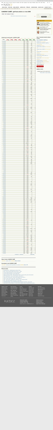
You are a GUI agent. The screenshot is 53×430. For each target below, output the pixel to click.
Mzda (14, 291)
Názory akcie (40, 7)
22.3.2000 (4, 246)
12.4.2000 (4, 230)
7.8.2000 (4, 147)
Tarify (28, 2)
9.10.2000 (4, 100)
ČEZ (22, 287)
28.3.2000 (4, 242)
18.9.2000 (4, 115)
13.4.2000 (4, 229)
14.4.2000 (4, 228)
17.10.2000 (4, 94)
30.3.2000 (4, 240)
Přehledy (28, 7)
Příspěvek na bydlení (4, 291)
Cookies (25, 299)
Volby (38, 292)
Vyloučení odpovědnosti (24, 301)
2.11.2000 (4, 81)
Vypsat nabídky (47, 72)
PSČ (33, 287)
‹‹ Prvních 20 (21, 254)
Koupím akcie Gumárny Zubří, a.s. (42, 55)
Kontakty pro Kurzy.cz (40, 302)
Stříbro (27, 293)
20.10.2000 (4, 91)
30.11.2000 (4, 61)
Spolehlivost (43, 287)
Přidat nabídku (42, 72)
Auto (38, 287)
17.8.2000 (4, 139)
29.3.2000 (4, 241)
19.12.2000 (4, 47)
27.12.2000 (4, 43)
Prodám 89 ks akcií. (40, 61)
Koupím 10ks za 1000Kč (41, 49)
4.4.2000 (4, 237)
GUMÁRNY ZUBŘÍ (15, 8)
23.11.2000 (4, 66)
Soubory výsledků (48, 7)
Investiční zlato (23, 293)
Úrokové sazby (13, 287)
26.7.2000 (4, 156)
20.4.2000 (4, 224)
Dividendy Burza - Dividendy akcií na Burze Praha (12, 270)
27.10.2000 (4, 85)
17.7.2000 (4, 163)
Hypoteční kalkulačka (4, 294)
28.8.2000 (4, 131)
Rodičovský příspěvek (4, 292)
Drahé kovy (21, 292)
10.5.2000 (4, 212)
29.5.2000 (4, 198)
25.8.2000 (4, 132)
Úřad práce (12, 291)
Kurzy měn (14, 2)
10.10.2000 (4, 99)
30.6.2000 (4, 173)
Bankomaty (14, 286)
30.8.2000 (4, 129)
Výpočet (6, 286)
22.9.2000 (4, 111)
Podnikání (30, 286)
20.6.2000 (4, 181)
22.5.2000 (4, 204)
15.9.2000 (4, 116)
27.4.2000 (4, 220)
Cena (40, 287)
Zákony (37, 2)
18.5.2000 (4, 206)
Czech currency (40, 294)
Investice (5, 8)
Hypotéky (25, 2)
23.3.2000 (4, 245)
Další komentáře (39, 64)
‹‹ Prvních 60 (17, 254)
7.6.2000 (4, 191)
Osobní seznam (34, 7)
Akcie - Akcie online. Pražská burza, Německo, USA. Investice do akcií (15, 279)
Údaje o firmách (17, 260)
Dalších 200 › (32, 254)
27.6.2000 (4, 176)
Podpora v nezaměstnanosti (14, 295)
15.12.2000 (4, 49)
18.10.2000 (4, 93)
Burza (20, 287)
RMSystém (10, 7)
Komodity (17, 2)
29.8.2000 (4, 130)
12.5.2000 (4, 210)
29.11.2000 (4, 62)
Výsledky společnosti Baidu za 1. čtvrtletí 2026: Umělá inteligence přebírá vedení (45, 24)
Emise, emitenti (16, 7)
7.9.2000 (4, 123)
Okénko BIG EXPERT (41, 20)
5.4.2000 (4, 236)
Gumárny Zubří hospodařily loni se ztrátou (13, 264)
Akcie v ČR (26, 264)
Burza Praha (4, 7)
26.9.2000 (4, 109)
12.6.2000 (4, 188)
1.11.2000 (4, 82)
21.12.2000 (4, 45)
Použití (37, 303)
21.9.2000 (4, 112)
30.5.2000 (4, 197)
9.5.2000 (4, 213)
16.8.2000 (4, 140)
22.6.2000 (4, 179)
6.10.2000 (4, 101)
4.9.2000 (4, 126)
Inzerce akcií (22, 7)
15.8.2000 (4, 141)
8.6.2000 (4, 190)
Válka (41, 2)
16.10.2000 (4, 95)
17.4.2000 (4, 227)
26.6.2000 (4, 177)
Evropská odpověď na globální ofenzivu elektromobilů (45, 29)
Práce (39, 2)
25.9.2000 (4, 110)
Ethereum (27, 291)
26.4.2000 (4, 221)
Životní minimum (4, 293)
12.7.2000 (4, 166)
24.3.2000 (4, 244)
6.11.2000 (4, 79)
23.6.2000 (4, 178)
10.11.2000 (4, 75)
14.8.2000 (4, 142)
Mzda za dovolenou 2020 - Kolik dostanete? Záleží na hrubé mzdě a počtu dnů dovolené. (18, 274)
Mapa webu (41, 292)
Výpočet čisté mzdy (4, 287)
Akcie (7, 8)
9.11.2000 (4, 76)
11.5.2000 (4, 211)
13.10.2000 (4, 96)
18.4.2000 (4, 226)
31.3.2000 (4, 239)
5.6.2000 (4, 193)
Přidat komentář (40, 66)
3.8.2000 (4, 149)
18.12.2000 (4, 48)
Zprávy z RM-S (8, 260)
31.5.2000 (4, 196)
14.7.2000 (4, 164)
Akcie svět (10, 2)
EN (47, 2)
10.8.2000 (4, 144)
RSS (40, 303)
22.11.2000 (4, 67)
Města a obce (30, 287)
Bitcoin (23, 2)
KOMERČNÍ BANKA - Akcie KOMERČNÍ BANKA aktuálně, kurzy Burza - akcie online (18, 281)
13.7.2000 (4, 165)
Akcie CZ (7, 2)
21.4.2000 (4, 223)
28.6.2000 (4, 175)
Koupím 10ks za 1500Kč (41, 46)
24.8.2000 (4, 133)
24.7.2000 (4, 158)
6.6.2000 (4, 192)
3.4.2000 (4, 238)
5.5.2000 (4, 214)
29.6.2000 (4, 174)
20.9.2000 (4, 113)
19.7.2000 (4, 161)
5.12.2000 (4, 58)
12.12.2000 (4, 52)
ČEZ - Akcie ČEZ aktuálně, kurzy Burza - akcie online (12, 280)
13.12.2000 (4, 51)
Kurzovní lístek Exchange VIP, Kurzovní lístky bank (12, 272)
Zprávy (5, 2)
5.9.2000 (4, 125)
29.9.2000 (4, 107)
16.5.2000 (4, 208)
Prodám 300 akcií (40, 60)
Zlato (20, 2)
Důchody (12, 296)
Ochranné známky (31, 291)
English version (40, 293)
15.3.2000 (4, 252)
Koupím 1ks (39, 41)
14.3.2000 (4, 253)
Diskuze (44, 2)
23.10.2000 (4, 90)
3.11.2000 (4, 80)
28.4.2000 (4, 219)
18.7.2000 (4, 162)
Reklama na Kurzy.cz (39, 299)
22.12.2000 (4, 44)
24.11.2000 (4, 65)
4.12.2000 (4, 59)
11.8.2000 (4, 143)
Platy (16, 291)
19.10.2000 (4, 92)
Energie (30, 2)
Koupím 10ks (39, 57)
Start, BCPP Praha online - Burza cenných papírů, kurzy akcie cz (14, 277)
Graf (19, 8)
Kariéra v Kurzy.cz (39, 301)
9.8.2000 (4, 145)
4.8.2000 (4, 148)
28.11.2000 (4, 63)
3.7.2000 (4, 172)
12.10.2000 (4, 97)
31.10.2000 (4, 83)
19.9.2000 (4, 114)
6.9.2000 (4, 124)
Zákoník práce (31, 293)
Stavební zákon (31, 294)
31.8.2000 (4, 128)
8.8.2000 (4, 146)
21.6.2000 (4, 180)
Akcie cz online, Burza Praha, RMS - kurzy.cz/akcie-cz (13, 278)
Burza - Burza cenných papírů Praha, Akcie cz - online (13, 271)
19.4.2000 (4, 225)
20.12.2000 (4, 46)
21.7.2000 (4, 159)
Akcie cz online (11, 8)
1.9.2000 (4, 127)
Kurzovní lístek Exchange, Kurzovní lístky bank (11, 273)
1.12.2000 (4, 60)
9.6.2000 (4, 189)
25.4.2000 (4, 222)
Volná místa (14, 290)
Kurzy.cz (3, 8)
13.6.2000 (4, 187)
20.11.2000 (4, 69)
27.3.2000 (4, 243)
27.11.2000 (4, 64)
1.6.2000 (4, 195)
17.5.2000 (4, 207)
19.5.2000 (4, 205)
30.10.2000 (4, 84)
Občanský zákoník (31, 292)
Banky (11, 286)
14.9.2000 (4, 117)
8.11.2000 (4, 77)
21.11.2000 (4, 68)
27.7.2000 (4, 155)
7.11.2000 (4, 78)
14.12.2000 (4, 50)
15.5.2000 (4, 209)
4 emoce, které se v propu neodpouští (44, 32)
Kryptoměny (21, 291)
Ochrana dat (22, 299)
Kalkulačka (33, 2)
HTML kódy (43, 303)
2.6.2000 (4, 194)
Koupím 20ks (39, 51)
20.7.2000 (4, 160)
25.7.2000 (4, 157)
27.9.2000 (4, 108)
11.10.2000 (4, 98)
